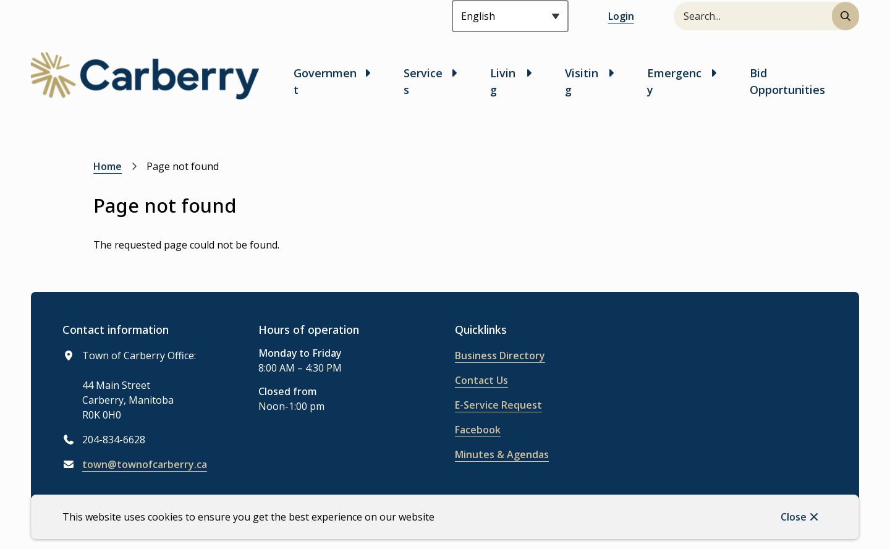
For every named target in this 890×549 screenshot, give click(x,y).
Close (794, 517)
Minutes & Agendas (502, 454)
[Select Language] (510, 16)
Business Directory (500, 355)
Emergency (674, 81)
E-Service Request (498, 405)
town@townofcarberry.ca (144, 464)
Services (423, 81)
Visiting (581, 81)
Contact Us (481, 380)
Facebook (478, 429)
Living (502, 81)
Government (325, 81)
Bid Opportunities (787, 81)
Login (621, 16)
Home (107, 166)
